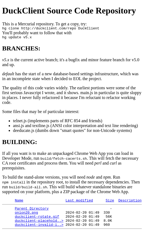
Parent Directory (32, 211)
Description (130, 202)
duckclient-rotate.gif (37, 221)
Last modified (79, 202)
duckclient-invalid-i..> (39, 230)
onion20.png (26, 216)
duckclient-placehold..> (39, 226)
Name (19, 202)
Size (110, 202)
